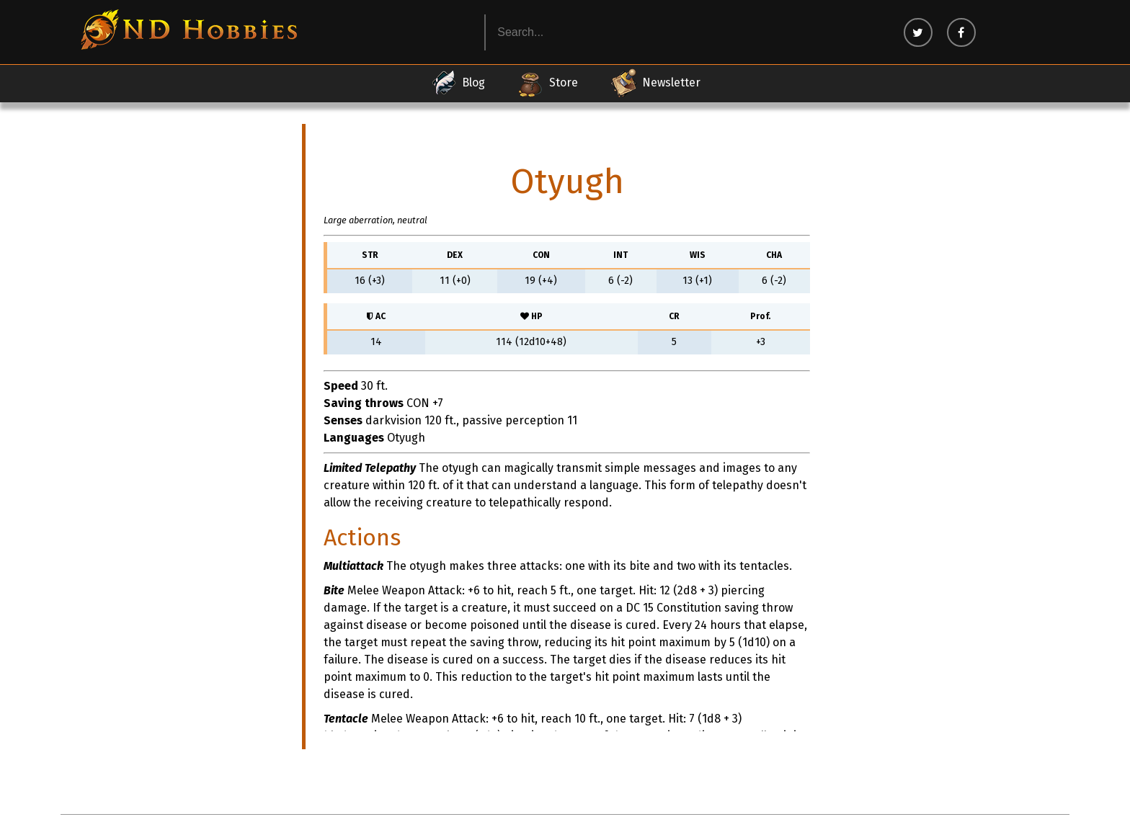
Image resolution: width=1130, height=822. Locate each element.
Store (547, 82)
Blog (457, 82)
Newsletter (655, 82)
